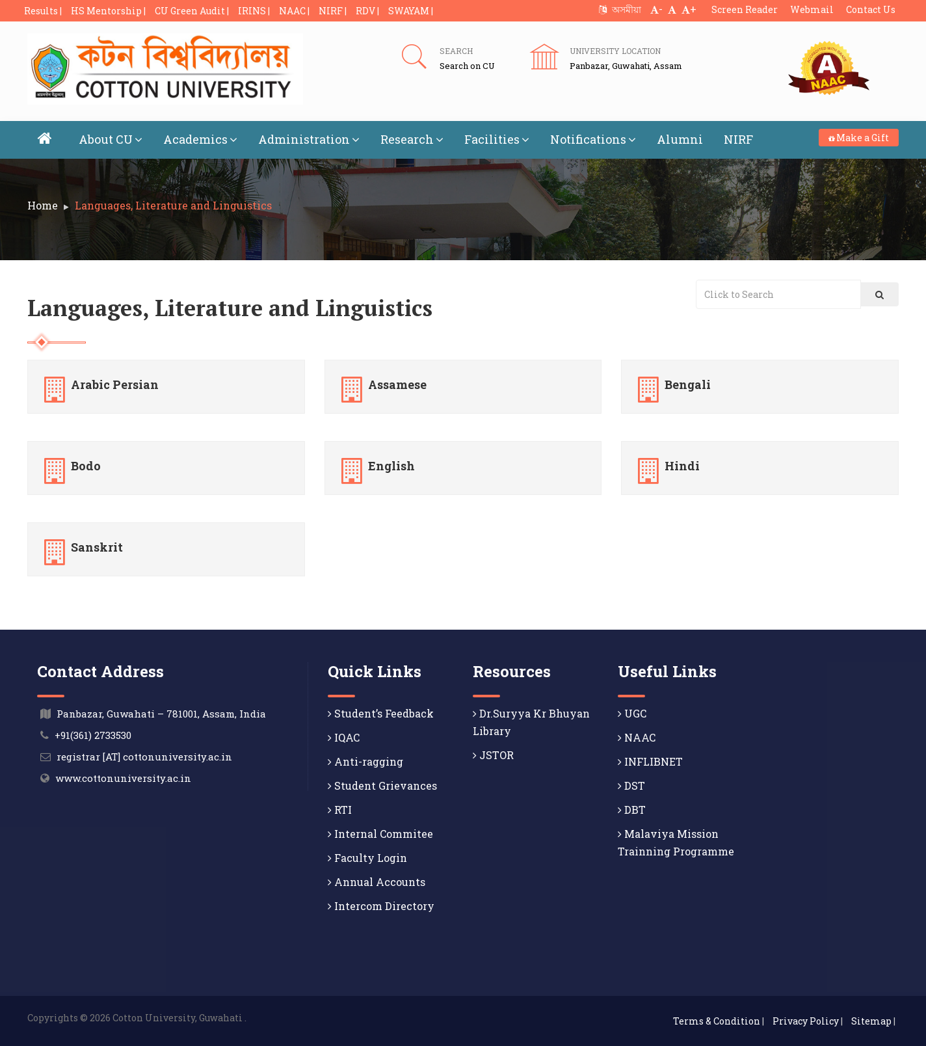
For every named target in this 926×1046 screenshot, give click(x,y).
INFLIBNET (650, 761)
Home (42, 205)
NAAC (636, 737)
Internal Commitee (380, 833)
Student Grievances (382, 785)
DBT (632, 809)
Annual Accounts (376, 882)
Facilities (496, 139)
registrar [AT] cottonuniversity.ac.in (144, 756)
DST (631, 785)
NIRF (738, 139)
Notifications (593, 139)
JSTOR (493, 755)
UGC (632, 713)
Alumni (680, 139)
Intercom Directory (381, 906)
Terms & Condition (716, 1021)
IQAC (344, 737)
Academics (200, 139)
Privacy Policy (806, 1021)
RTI (340, 809)
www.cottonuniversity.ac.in (123, 777)
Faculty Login (367, 858)
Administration (309, 139)
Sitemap (871, 1021)
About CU (110, 139)
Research (411, 139)
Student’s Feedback (381, 713)
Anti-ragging (365, 761)
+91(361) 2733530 (93, 735)
